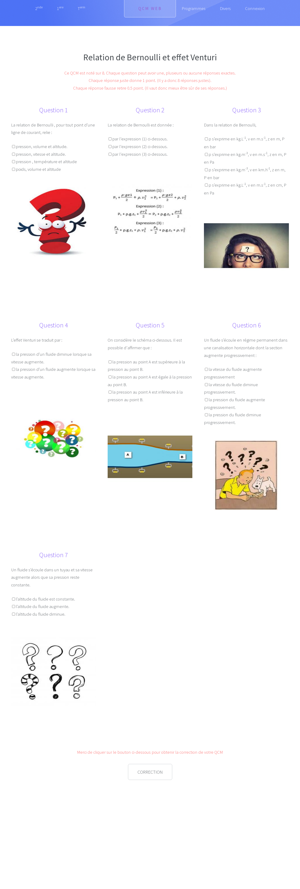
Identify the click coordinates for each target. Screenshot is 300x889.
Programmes (194, 8)
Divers (225, 8)
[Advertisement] (53, 816)
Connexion (255, 8)
